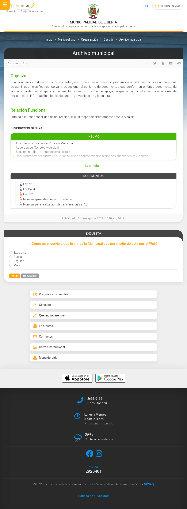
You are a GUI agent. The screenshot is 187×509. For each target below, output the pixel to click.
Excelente (17, 252)
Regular (16, 261)
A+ (9, 63)
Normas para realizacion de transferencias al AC (53, 204)
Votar (14, 275)
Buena (15, 257)
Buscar (146, 6)
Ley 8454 (26, 189)
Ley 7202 (26, 183)
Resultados (30, 275)
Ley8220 (26, 194)
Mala (14, 265)
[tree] (92, 194)
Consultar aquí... (98, 403)
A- (16, 63)
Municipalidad (66, 39)
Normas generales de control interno (45, 199)
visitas (93, 469)
